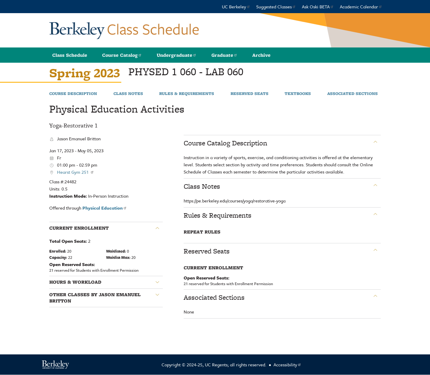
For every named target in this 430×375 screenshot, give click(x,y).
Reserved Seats (249, 94)
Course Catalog (122, 55)
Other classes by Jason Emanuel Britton (95, 298)
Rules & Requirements (186, 94)
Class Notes (128, 94)
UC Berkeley (236, 6)
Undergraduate (176, 55)
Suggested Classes (276, 6)
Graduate (224, 55)
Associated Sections (352, 94)
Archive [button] (261, 55)
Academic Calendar (361, 6)
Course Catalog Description (225, 143)
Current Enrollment (79, 228)
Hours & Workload (75, 282)
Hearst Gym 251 (75, 172)
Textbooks (298, 94)
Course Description (73, 94)
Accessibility (287, 364)
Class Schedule (69, 55)
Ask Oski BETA (318, 6)
